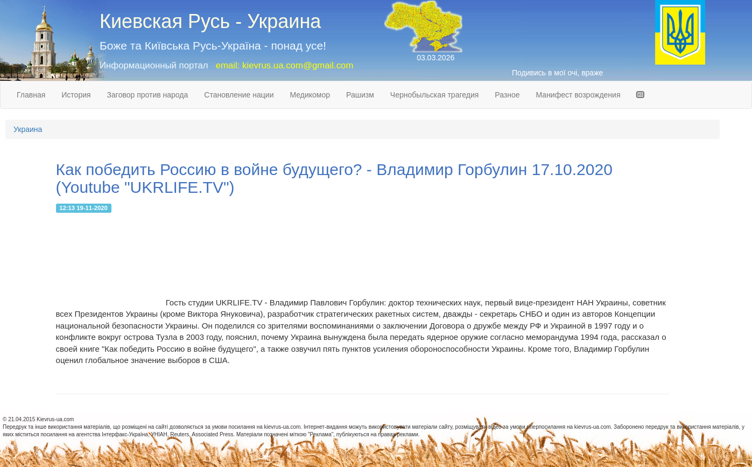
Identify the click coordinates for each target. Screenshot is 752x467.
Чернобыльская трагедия (434, 94)
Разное (507, 94)
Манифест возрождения (578, 94)
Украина (27, 129)
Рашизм (360, 94)
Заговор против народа (147, 94)
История (75, 94)
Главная (31, 94)
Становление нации (238, 94)
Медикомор (310, 94)
